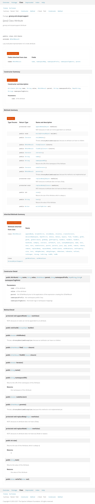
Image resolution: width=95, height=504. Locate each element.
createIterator (68, 233)
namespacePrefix (53, 62)
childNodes (40, 137)
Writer (27, 206)
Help (43, 2)
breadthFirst (39, 233)
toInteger (29, 254)
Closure (42, 144)
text (37, 199)
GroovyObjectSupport (15, 260)
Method (32, 11)
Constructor (24, 11)
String (19, 88)
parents (38, 171)
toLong (36, 254)
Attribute (11, 88)
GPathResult (14, 39)
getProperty (53, 239)
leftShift (51, 242)
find (37, 144)
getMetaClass (30, 258)
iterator (39, 152)
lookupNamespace (68, 242)
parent (78, 62)
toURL (56, 254)
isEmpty (36, 242)
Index (37, 2)
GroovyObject (45, 133)
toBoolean (60, 251)
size (37, 192)
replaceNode (40, 185)
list (58, 242)
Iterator (28, 137)
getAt (82, 236)
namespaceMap (41, 62)
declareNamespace (32, 236)
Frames (5, 8)
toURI (50, 254)
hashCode (29, 242)
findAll (38, 148)
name (33, 62)
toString (43, 254)
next (81, 242)
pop (65, 245)
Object (46, 126)
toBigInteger (50, 251)
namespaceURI (40, 160)
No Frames (12, 8)
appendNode (40, 126)
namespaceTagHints (67, 62)
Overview (6, 2)
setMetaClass (68, 248)
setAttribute (57, 248)
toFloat (76, 251)
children (58, 233)
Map (73, 88)
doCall (51, 236)
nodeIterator (40, 167)
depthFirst (44, 236)
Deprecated (29, 2)
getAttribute (35, 239)
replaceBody (40, 178)
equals (64, 236)
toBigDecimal (39, 251)
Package (14, 2)
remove (76, 245)
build (38, 133)
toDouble (69, 251)
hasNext (62, 239)
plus (60, 245)
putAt (70, 245)
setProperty (78, 248)
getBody (45, 239)
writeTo (38, 206)
